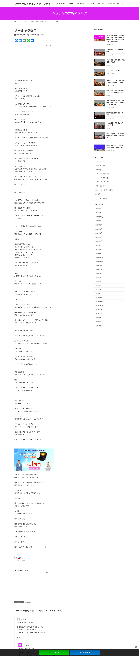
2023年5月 (98, 281)
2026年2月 (98, 209)
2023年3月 (98, 289)
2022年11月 (99, 305)
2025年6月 (98, 221)
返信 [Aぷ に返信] (18, 637)
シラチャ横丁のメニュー (114, 70)
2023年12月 (99, 253)
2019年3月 (98, 326)
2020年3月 (98, 322)
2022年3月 (98, 314)
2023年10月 (99, 261)
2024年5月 (98, 237)
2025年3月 (98, 229)
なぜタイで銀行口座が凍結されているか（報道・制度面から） (115, 135)
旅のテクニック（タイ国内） (104, 190)
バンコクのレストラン (104, 198)
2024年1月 (98, 249)
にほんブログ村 (20, 560)
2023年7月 (98, 273)
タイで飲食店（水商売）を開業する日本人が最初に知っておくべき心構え (115, 102)
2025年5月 (98, 225)
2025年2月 (98, 233)
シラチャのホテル (101, 162)
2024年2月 (98, 245)
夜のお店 (98, 170)
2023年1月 (98, 297)
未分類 (97, 194)
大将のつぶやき (29, 602)
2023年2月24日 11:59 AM (25, 622)
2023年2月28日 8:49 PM (26, 648)
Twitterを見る (84, 652)
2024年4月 (98, 241)
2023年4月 (98, 285)
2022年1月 (98, 318)
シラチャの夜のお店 (103, 174)
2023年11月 (99, 257)
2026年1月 (98, 213)
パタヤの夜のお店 (102, 178)
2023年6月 (98, 277)
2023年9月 (98, 265)
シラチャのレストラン (102, 182)
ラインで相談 (54, 652)
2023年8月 (98, 269)
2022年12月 (99, 301)
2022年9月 (98, 310)
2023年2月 (98, 293)
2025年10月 (99, 217)
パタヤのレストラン (101, 186)
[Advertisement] (51, 60)
